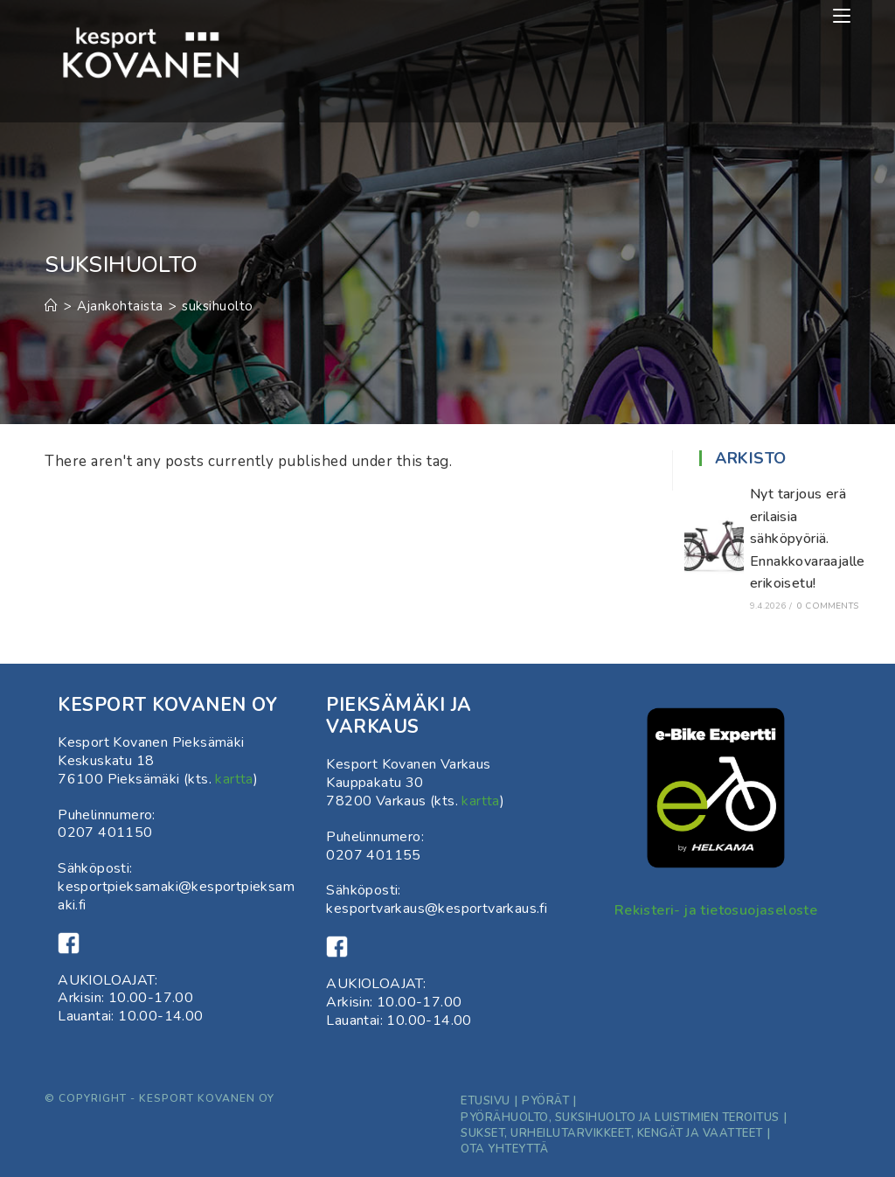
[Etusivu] (52, 306)
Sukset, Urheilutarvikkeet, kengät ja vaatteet (612, 1133)
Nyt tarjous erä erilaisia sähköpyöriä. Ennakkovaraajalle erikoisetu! (807, 538)
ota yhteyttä (504, 1149)
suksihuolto (217, 306)
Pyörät (545, 1101)
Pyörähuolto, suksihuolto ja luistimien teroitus (620, 1117)
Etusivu (485, 1101)
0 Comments (827, 606)
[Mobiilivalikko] (841, 15)
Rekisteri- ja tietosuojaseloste (715, 910)
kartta (234, 779)
